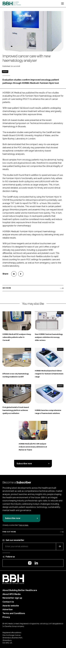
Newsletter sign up (12, 598)
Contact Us (8, 602)
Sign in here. (23, 525)
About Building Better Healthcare (20, 590)
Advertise (8, 609)
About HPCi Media (12, 594)
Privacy (6, 617)
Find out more (9, 532)
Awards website (11, 606)
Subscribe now (24, 463)
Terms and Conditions (14, 613)
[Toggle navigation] (62, 3)
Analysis (5, 71)
